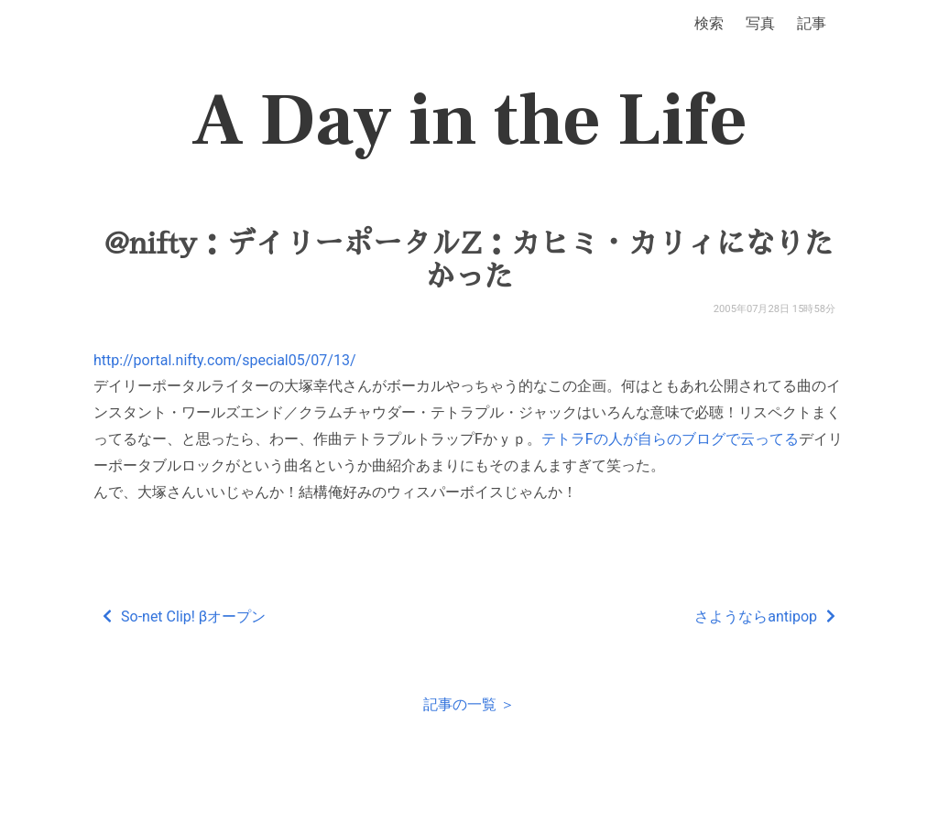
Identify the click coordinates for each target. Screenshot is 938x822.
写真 (760, 23)
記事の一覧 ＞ (469, 704)
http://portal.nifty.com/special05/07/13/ (224, 360)
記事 (811, 23)
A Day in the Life (469, 120)
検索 (709, 23)
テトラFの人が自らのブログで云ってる (670, 439)
